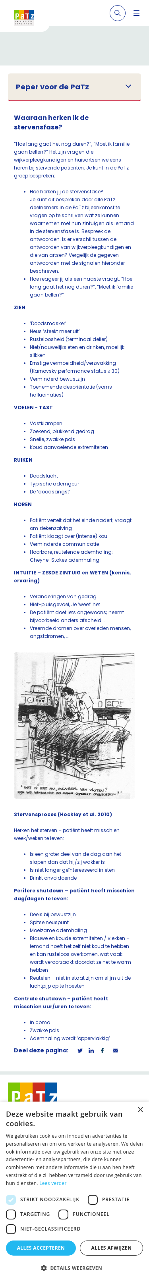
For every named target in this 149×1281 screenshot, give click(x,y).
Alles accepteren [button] (41, 1247)
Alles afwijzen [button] (111, 1247)
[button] (74, 1268)
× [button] (140, 1110)
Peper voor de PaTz (52, 87)
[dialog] (74, 1191)
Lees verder (53, 1183)
